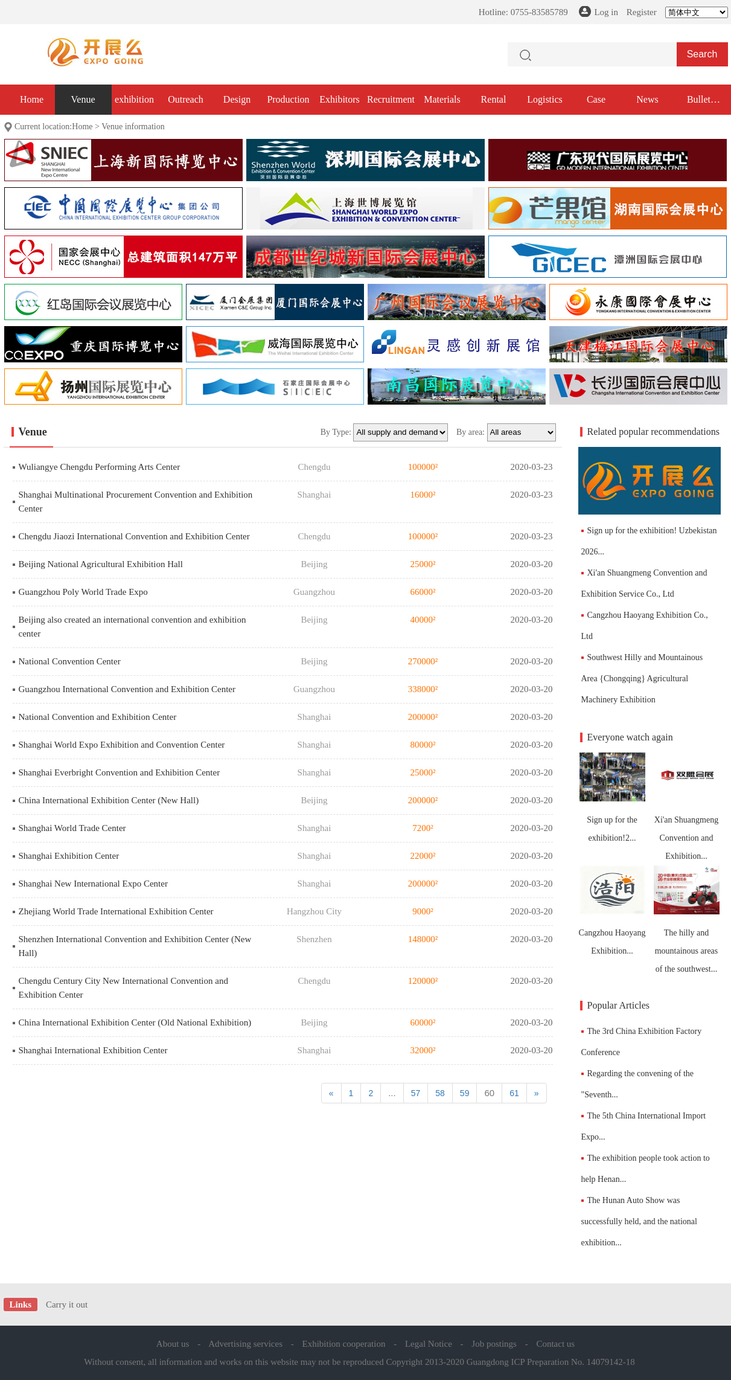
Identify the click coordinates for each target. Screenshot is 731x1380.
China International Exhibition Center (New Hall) (109, 800)
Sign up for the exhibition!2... (612, 797)
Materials (442, 99)
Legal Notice (428, 1344)
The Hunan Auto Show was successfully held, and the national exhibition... (639, 1221)
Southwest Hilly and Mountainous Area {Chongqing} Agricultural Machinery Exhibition (642, 678)
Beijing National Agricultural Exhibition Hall (101, 564)
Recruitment (391, 99)
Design (237, 99)
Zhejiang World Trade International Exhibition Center (116, 911)
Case (596, 99)
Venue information (133, 126)
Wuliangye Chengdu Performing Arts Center (99, 467)
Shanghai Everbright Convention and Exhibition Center (119, 772)
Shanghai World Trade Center (72, 828)
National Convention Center (70, 661)
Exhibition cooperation (344, 1344)
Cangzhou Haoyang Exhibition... (612, 910)
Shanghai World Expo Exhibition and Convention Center (122, 744)
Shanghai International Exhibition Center (93, 1050)
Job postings (494, 1344)
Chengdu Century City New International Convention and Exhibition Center (123, 988)
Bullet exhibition (698, 104)
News (647, 99)
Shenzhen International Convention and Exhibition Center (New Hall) (135, 946)
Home (31, 99)
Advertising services (245, 1344)
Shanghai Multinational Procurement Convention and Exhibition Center (136, 501)
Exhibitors (339, 99)
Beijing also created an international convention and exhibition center (132, 626)
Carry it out (67, 1304)
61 (514, 1093)
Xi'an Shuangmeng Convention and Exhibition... (687, 807)
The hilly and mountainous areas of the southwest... (687, 919)
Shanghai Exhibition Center (69, 856)
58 (440, 1093)
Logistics (545, 99)
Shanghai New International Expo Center (93, 883)
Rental (493, 99)
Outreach (185, 99)
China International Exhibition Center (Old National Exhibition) (135, 1022)
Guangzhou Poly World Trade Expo (83, 592)
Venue (83, 99)
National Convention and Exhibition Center (98, 717)
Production (288, 99)
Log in (606, 12)
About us (173, 1344)
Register (642, 12)
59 (465, 1093)
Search (702, 54)
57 (416, 1093)
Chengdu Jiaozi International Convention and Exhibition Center (134, 536)
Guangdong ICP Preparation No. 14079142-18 (551, 1362)
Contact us (555, 1344)
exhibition (134, 99)
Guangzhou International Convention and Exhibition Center (127, 689)
